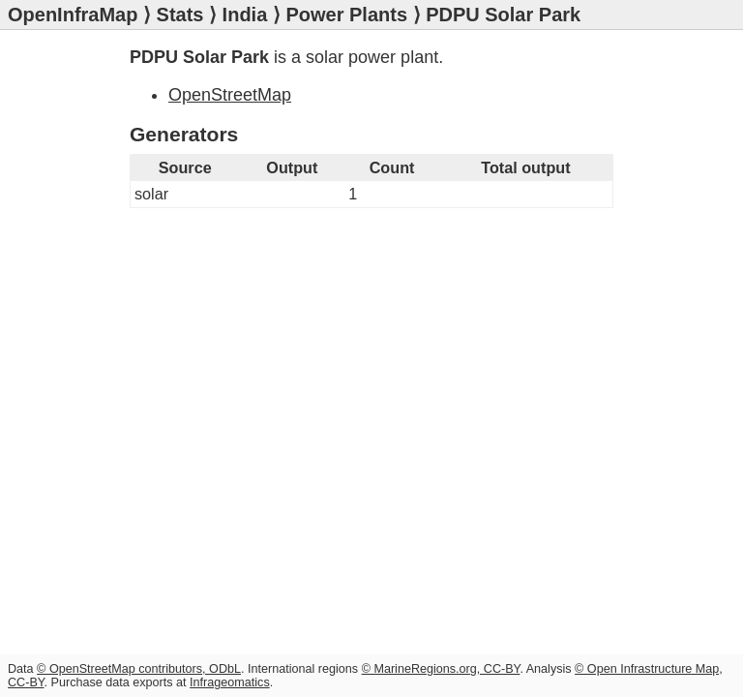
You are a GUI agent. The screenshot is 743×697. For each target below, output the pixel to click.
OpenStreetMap (229, 95)
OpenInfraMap (72, 14)
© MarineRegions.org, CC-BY (441, 669)
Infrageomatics (230, 682)
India (245, 14)
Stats (180, 14)
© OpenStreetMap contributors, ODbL (139, 669)
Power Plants (346, 14)
